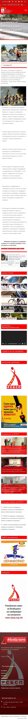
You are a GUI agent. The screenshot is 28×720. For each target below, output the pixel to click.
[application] (14, 338)
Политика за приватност (8, 685)
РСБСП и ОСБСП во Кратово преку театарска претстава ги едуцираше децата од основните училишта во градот (13, 450)
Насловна (3, 36)
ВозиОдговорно (12, 248)
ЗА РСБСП (4, 670)
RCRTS (25, 718)
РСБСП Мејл (23, 716)
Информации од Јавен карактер (10, 688)
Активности (4, 248)
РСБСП (18, 248)
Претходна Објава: (18, 257)
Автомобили (17, 36)
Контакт (3, 683)
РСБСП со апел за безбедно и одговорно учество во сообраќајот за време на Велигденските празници (12, 510)
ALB (23, 4)
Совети (22, 248)
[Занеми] (22, 343)
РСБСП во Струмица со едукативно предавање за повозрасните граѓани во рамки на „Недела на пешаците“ (13, 518)
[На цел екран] (25, 343)
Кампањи (4, 675)
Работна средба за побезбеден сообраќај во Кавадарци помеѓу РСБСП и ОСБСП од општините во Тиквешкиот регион (13, 489)
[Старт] (3, 343)
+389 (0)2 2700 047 (12, 4)
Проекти (10, 36)
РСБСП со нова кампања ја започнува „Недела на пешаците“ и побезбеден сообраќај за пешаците (13, 527)
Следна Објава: (10, 262)
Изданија (4, 680)
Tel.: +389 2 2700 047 (9, 707)
